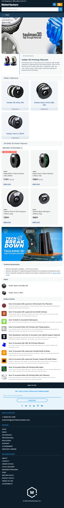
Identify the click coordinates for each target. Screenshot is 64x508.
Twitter (26, 406)
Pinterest (38, 406)
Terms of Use (7, 481)
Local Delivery (8, 467)
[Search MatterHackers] (60, 9)
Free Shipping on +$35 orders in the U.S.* (14, 1)
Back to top (32, 385)
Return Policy (8, 475)
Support (5, 443)
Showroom (7, 435)
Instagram (30, 406)
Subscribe (32, 400)
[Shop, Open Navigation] (6, 15)
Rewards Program (10, 470)
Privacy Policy (8, 478)
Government (7, 446)
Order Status (7, 464)
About (4, 458)
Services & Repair (9, 449)
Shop (4, 429)
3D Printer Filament (28, 56)
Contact (5, 461)
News (4, 432)
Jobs (4, 472)
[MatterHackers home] (10, 5)
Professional (8, 438)
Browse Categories (12, 148)
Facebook (22, 406)
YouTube (42, 406)
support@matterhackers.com (16, 420)
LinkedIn (34, 406)
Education (6, 441)
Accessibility (7, 484)
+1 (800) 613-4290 (8, 417)
